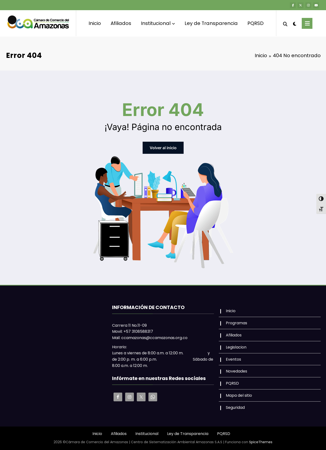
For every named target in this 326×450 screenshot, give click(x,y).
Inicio (95, 23)
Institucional (158, 23)
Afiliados (121, 23)
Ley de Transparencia (211, 23)
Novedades (236, 371)
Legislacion (236, 347)
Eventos (233, 359)
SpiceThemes (260, 441)
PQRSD (255, 23)
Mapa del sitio (239, 395)
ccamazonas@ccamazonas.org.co (154, 337)
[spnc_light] (294, 23)
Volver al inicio (163, 147)
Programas (236, 323)
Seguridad (235, 407)
